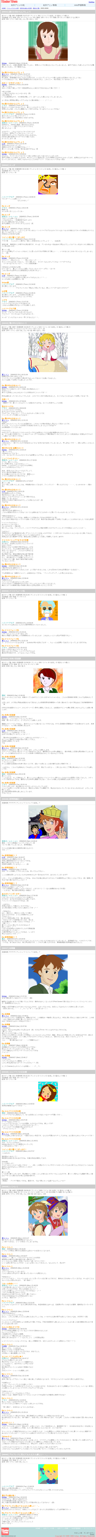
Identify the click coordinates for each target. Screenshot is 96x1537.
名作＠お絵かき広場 (26, 8)
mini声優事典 (80, 5)
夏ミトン (5, 74)
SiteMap (91, 2)
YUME (4, 1346)
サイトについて (89, 1528)
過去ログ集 (36, 8)
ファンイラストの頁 (13, 8)
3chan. (4, 63)
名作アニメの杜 (18, 5)
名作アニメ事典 (50, 5)
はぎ (3, 144)
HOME (4, 8)
